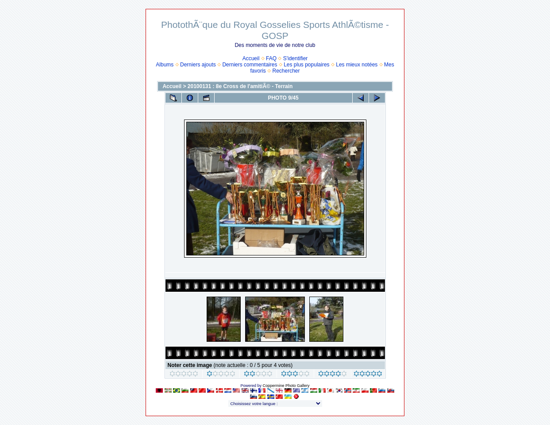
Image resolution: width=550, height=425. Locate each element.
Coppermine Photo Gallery (285, 385)
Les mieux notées (356, 65)
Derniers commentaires (249, 65)
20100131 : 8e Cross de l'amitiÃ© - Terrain (240, 86)
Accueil (251, 58)
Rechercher (286, 71)
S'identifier (295, 58)
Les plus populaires (306, 65)
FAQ (271, 58)
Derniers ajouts (198, 65)
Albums (164, 65)
